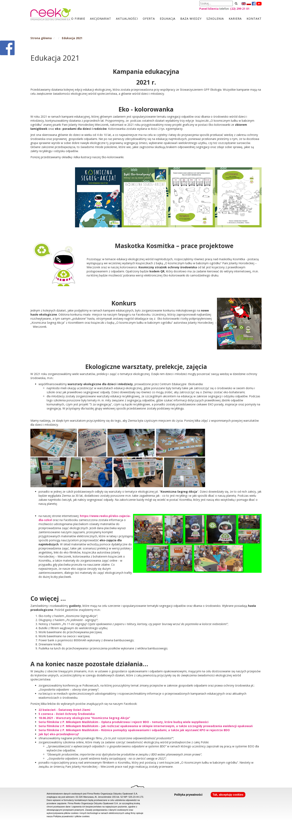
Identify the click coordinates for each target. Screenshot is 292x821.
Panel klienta (209, 9)
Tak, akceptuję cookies (228, 794)
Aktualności (127, 18)
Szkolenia (215, 18)
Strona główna (41, 38)
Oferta (149, 18)
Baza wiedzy (191, 18)
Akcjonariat (100, 18)
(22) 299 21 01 (239, 9)
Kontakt (254, 18)
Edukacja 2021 (72, 38)
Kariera (235, 18)
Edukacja (167, 18)
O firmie (78, 18)
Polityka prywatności (188, 794)
